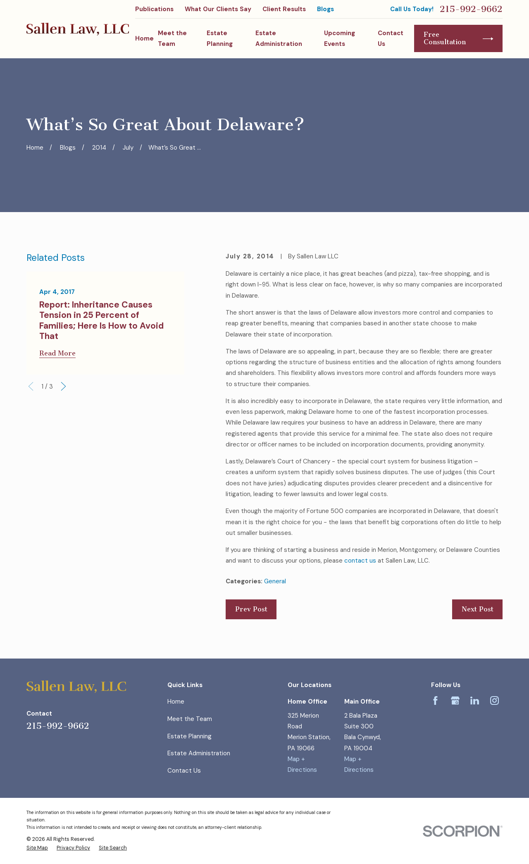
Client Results (284, 9)
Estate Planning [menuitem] (220, 38)
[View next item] (63, 386)
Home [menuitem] (144, 38)
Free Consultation (458, 38)
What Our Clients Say (218, 9)
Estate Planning (189, 736)
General (275, 581)
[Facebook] (435, 700)
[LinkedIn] (474, 700)
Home (175, 701)
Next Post (477, 609)
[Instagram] (494, 700)
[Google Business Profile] (455, 700)
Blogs (325, 9)
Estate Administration (198, 753)
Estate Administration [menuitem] (278, 38)
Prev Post (251, 609)
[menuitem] (37, 848)
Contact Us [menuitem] (390, 38)
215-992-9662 (471, 9)
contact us (360, 560)
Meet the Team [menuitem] (172, 38)
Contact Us (184, 770)
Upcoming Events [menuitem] (339, 38)
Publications (154, 9)
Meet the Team (189, 719)
